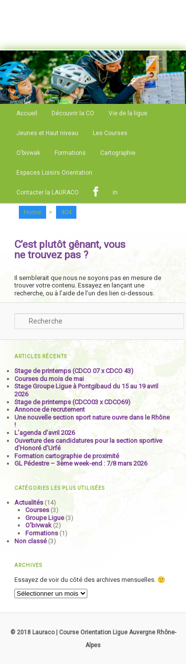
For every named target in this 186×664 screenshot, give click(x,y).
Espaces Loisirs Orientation (54, 172)
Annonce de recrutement (49, 409)
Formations (70, 152)
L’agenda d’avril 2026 (44, 432)
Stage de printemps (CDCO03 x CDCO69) (72, 402)
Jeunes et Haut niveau (47, 133)
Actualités (28, 502)
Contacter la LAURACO (47, 192)
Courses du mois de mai (49, 378)
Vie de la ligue (128, 113)
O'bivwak (38, 525)
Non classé (30, 541)
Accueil (26, 113)
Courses (37, 510)
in (115, 192)
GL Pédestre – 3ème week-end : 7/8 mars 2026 (80, 463)
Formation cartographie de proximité (66, 456)
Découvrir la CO (73, 113)
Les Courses (110, 133)
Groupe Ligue (44, 518)
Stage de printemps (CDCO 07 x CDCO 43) (73, 371)
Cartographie (117, 152)
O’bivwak (28, 152)
